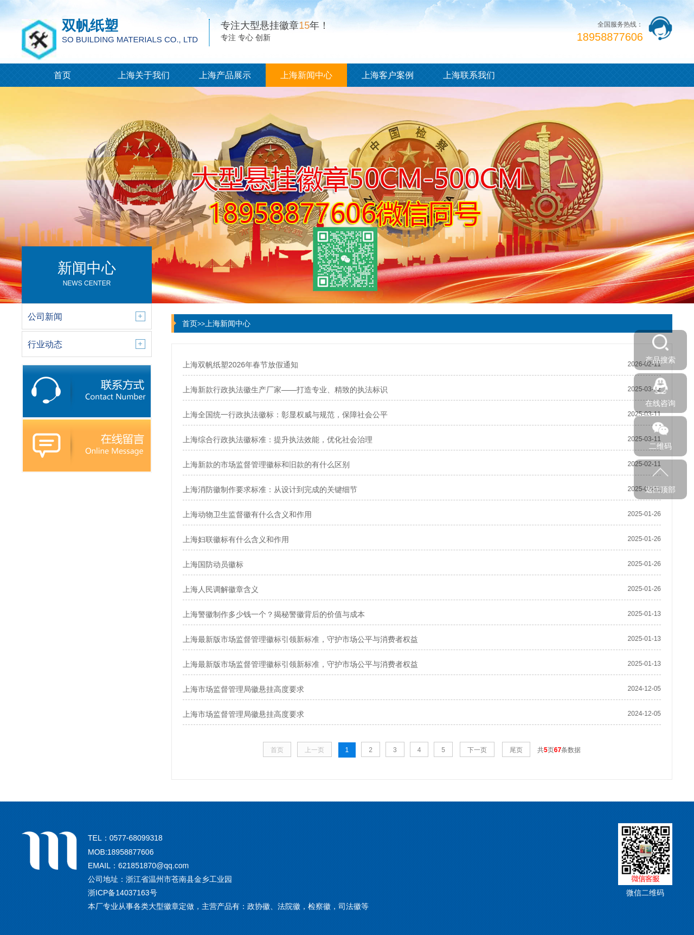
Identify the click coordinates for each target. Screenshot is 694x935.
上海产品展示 (225, 75)
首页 (62, 75)
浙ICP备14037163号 (122, 892)
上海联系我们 (469, 75)
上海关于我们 (144, 75)
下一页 (477, 750)
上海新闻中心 (306, 75)
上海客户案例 (388, 75)
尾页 (516, 750)
